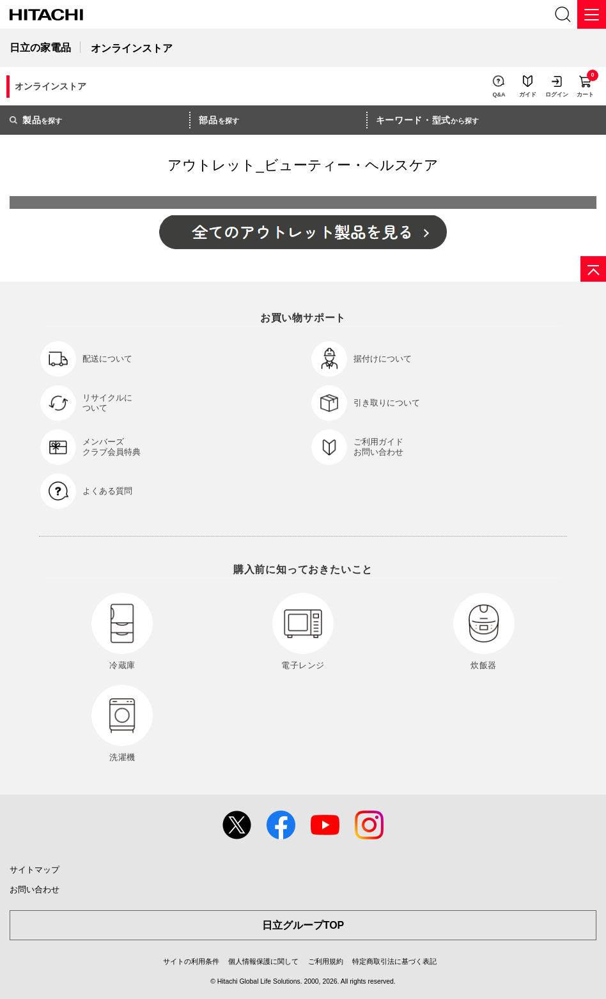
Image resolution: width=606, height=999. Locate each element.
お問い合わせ (34, 889)
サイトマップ (34, 869)
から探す (427, 120)
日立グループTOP (303, 925)
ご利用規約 (325, 961)
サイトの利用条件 (191, 961)
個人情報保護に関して (263, 961)
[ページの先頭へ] (593, 269)
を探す (36, 120)
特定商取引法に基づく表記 (394, 961)
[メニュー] (591, 14)
